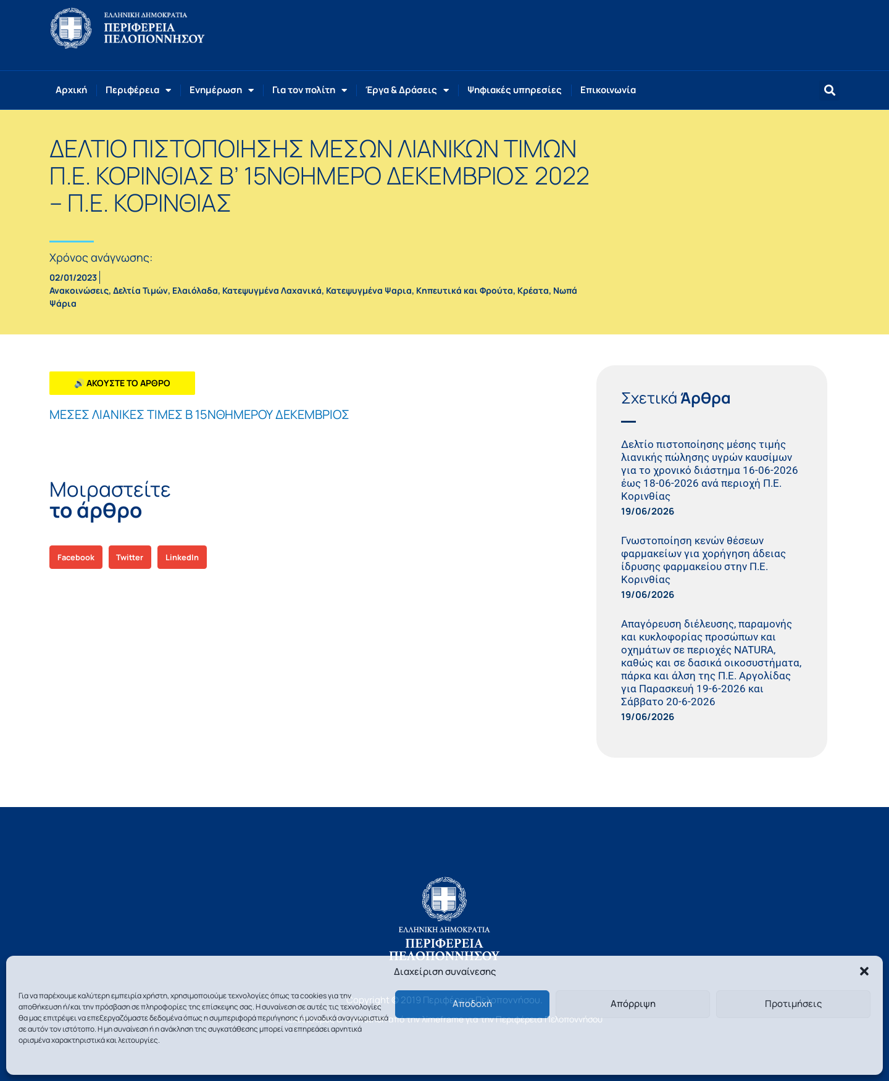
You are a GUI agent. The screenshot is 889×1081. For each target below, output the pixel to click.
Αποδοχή (472, 1003)
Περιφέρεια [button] (138, 90)
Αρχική (71, 89)
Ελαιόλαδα (195, 290)
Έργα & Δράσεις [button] (407, 90)
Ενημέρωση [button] (222, 90)
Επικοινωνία (608, 89)
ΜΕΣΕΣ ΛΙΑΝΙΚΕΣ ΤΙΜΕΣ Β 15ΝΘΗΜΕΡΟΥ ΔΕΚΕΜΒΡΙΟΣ (199, 414)
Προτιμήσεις (793, 1003)
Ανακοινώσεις (79, 290)
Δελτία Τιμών (140, 290)
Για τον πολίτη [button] (309, 90)
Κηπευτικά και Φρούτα (464, 290)
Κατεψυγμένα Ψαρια (369, 290)
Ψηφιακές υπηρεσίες (514, 89)
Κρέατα (533, 290)
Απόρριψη (633, 1003)
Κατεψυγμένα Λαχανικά (272, 290)
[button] (864, 971)
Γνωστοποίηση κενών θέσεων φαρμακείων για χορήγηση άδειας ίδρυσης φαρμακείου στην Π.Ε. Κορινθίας (703, 560)
